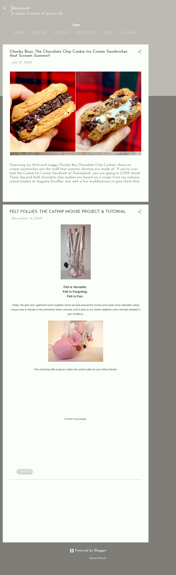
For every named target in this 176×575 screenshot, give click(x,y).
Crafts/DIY (85, 33)
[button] (140, 52)
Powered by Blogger (88, 550)
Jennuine (20, 8)
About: (109, 33)
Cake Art (39, 33)
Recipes (62, 33)
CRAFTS (24, 471)
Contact (130, 33)
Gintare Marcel (98, 558)
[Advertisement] (162, 95)
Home (19, 33)
